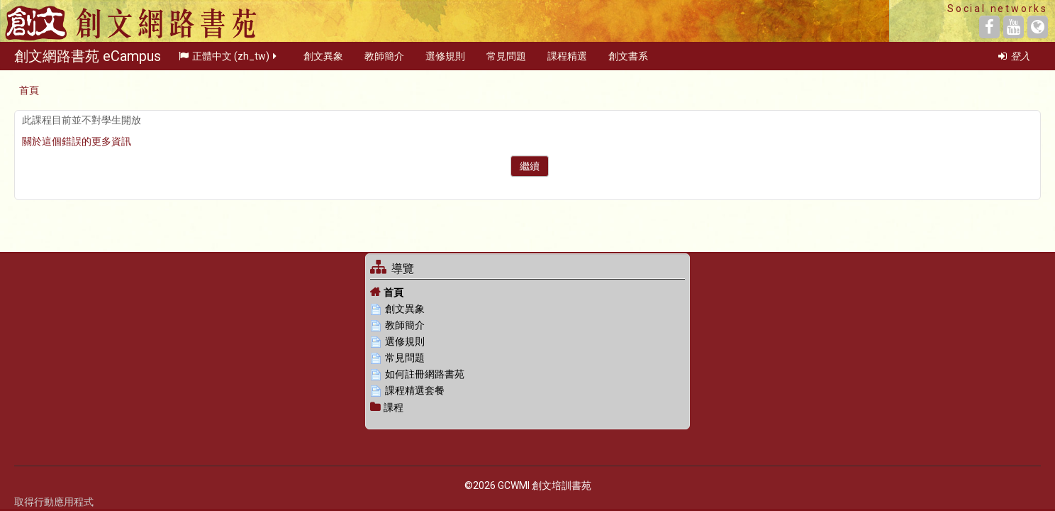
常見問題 (506, 59)
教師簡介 (384, 59)
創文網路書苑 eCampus (87, 59)
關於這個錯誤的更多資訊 (76, 141)
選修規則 (445, 59)
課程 (393, 407)
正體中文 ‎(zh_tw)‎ (229, 59)
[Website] (1037, 27)
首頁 (393, 292)
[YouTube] (1013, 27)
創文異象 (323, 59)
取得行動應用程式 (54, 501)
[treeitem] (527, 292)
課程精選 (567, 59)
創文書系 (628, 59)
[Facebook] (989, 27)
